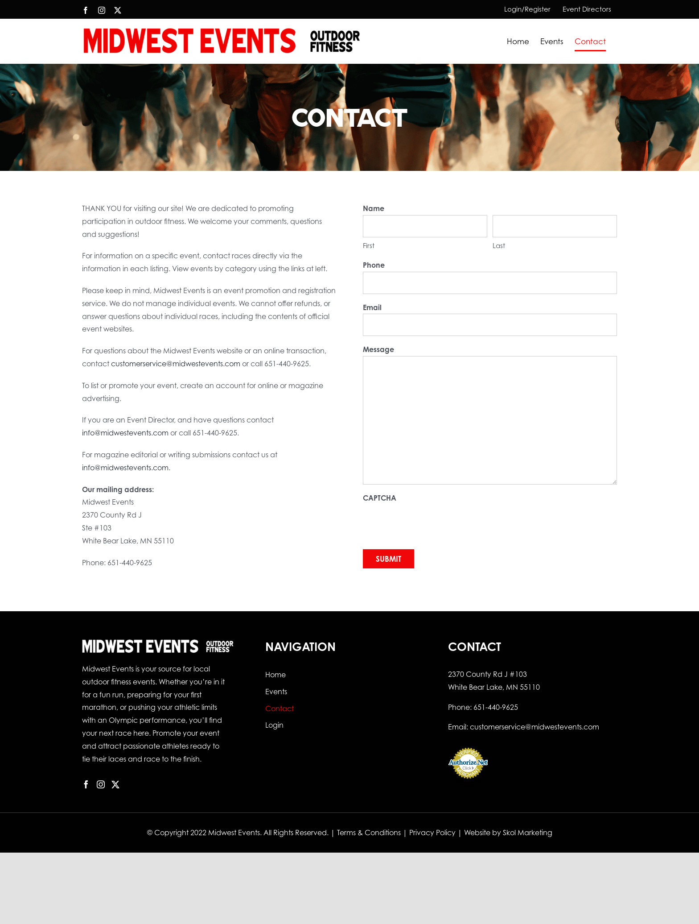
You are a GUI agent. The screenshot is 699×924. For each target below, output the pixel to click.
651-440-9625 (495, 707)
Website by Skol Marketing (508, 832)
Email (372, 307)
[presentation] (430, 522)
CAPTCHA (379, 497)
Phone (374, 265)
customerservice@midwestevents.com (175, 363)
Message (378, 349)
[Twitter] (115, 784)
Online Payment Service (468, 783)
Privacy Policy (432, 832)
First (368, 245)
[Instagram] (101, 784)
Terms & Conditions (369, 832)
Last (499, 245)
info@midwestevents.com (125, 432)
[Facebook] (86, 784)
